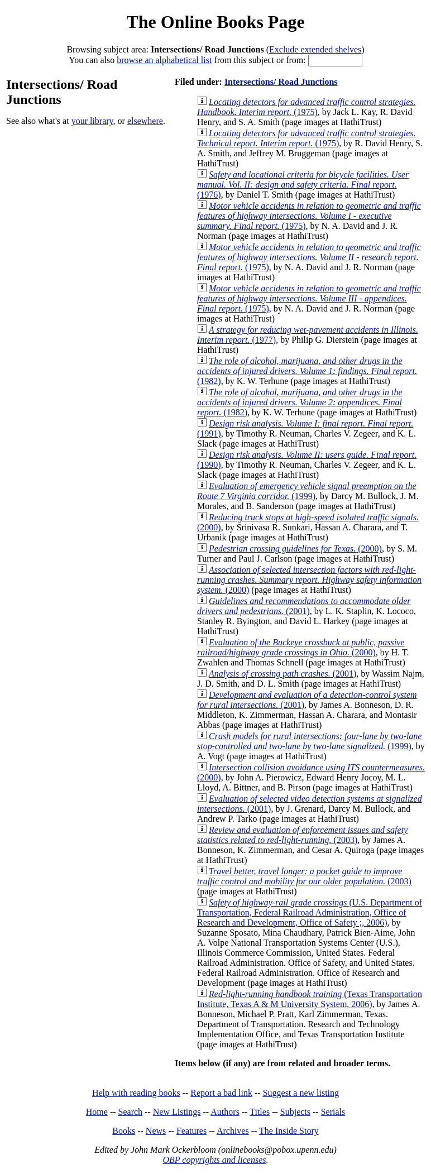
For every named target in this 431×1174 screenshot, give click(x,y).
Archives (233, 1130)
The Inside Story (289, 1130)
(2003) (302, 835)
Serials (333, 1112)
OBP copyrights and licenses (214, 1160)
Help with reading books (136, 1093)
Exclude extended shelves (315, 49)
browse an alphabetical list (164, 60)
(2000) (295, 548)
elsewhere (145, 121)
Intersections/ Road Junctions (281, 82)
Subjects (295, 1112)
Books (123, 1130)
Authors (225, 1112)
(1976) (303, 184)
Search (130, 1112)
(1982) (307, 371)
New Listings (177, 1112)
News (156, 1130)
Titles (260, 1112)
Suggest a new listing (301, 1093)
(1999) (306, 491)
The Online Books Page (215, 22)
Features (191, 1130)
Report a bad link (221, 1093)
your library (92, 121)
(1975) (306, 107)
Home (97, 1112)
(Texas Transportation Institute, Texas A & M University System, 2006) (309, 999)
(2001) (304, 606)
